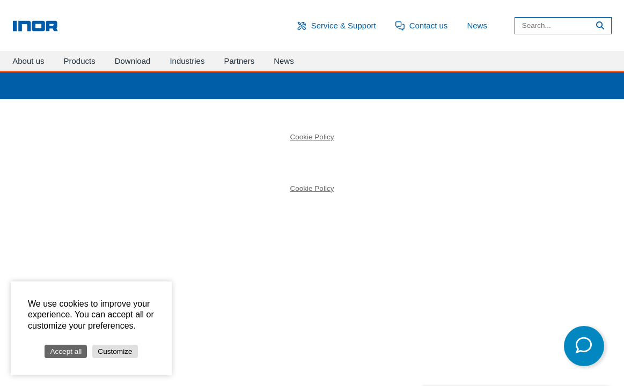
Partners (239, 60)
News (477, 25)
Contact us (428, 25)
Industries (187, 60)
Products (79, 60)
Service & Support (343, 25)
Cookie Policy (312, 137)
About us (28, 60)
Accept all (66, 351)
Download (133, 60)
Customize (115, 351)
